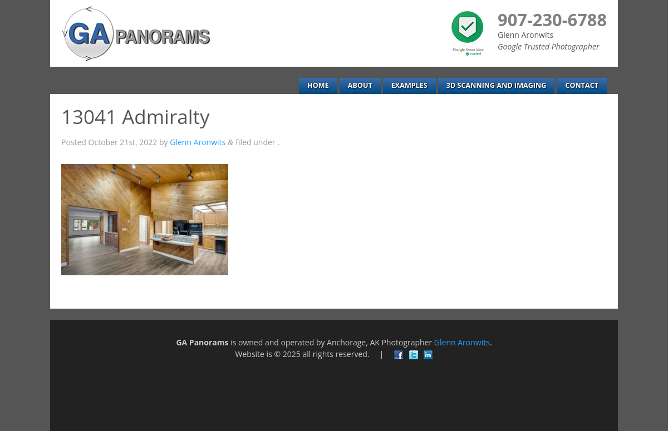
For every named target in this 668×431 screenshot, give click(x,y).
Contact (581, 85)
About (360, 85)
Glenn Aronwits (197, 142)
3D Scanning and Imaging (496, 85)
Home (318, 85)
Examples (409, 85)
